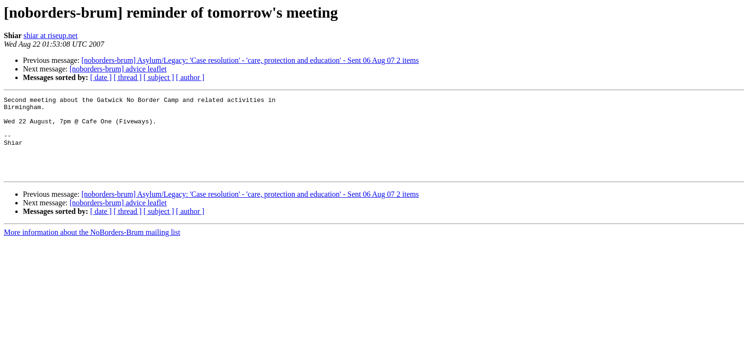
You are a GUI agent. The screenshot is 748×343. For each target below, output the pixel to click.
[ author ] (190, 77)
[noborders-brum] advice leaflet (118, 69)
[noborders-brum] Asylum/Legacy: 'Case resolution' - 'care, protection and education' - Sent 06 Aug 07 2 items (250, 60)
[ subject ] (159, 77)
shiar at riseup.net (50, 35)
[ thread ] (128, 77)
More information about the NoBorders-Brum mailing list (92, 248)
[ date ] (101, 77)
